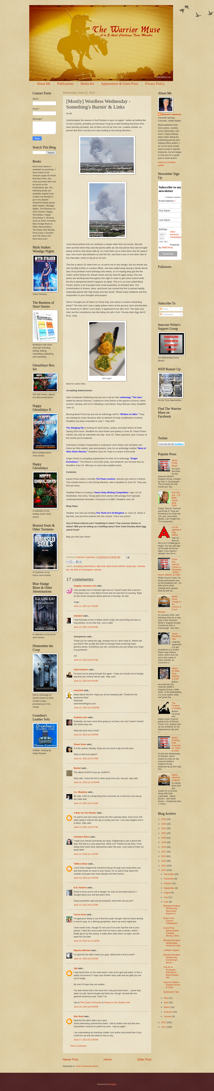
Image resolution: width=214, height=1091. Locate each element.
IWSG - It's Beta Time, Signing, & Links (176, 673)
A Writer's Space (171, 950)
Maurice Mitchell (82, 950)
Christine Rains (81, 837)
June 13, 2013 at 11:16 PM (86, 941)
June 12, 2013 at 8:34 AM (86, 627)
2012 (164, 1022)
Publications (65, 83)
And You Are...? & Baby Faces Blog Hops (176, 499)
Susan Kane (80, 744)
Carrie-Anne (80, 914)
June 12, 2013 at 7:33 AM (86, 606)
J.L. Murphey (80, 792)
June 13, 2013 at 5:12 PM (86, 905)
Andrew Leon (80, 717)
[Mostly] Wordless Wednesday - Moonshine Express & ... (171, 910)
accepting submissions (84, 566)
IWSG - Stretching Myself (176, 777)
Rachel (77, 768)
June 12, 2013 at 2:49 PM (86, 734)
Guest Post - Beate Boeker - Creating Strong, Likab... (171, 932)
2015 (164, 861)
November (169, 878)
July (166, 897)
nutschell (78, 690)
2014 (164, 865)
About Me (43, 83)
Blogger (112, 1084)
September (169, 888)
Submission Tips (171, 992)
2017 (164, 851)
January (168, 1016)
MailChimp (167, 247)
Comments (166, 314)
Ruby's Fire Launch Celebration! (170, 921)
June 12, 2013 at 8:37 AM (86, 660)
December (169, 874)
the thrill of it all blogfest (81, 569)
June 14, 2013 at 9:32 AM (86, 958)
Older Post (144, 1059)
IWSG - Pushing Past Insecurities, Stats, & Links (176, 744)
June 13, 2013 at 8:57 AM (86, 827)
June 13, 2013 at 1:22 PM (86, 854)
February (168, 1012)
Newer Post (70, 1059)
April (166, 1002)
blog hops (131, 566)
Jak (75, 968)
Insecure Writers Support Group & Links (171, 985)
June (166, 902)
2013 (164, 870)
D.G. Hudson (80, 887)
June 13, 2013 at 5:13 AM (86, 803)
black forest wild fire (115, 566)
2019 (164, 842)
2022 (164, 828)
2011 (164, 1027)
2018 (164, 847)
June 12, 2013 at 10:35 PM (86, 782)
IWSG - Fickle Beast (175, 463)
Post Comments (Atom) (87, 1066)
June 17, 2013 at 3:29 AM (86, 1039)
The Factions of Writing (176, 706)
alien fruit (101, 566)
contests (141, 566)
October (168, 883)
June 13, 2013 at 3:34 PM (86, 878)
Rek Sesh (78, 1016)
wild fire (97, 569)
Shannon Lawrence (171, 114)
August (167, 892)
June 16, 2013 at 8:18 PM (86, 1006)
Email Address (167, 201)
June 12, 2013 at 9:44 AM (86, 681)
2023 (164, 824)
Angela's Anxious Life (85, 586)
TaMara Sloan (81, 863)
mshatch (78, 616)
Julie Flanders (81, 669)
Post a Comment (78, 1046)
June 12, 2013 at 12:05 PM (86, 707)
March (167, 1007)
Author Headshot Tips (176, 636)
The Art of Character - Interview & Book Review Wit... (170, 972)
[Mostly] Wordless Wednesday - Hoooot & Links (171, 943)
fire (67, 569)
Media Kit (87, 83)
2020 (164, 838)
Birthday (163, 229)
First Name (164, 210)
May (166, 998)
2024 (164, 819)
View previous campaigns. (175, 235)
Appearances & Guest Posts (119, 83)
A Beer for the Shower (85, 813)
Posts (164, 309)
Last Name (164, 220)
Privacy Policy (155, 83)
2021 (164, 833)
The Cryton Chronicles (90, 1002)
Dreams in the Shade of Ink (117, 1002)
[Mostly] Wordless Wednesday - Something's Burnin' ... (171, 958)
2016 (164, 856)
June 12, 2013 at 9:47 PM (86, 758)
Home (108, 1059)
